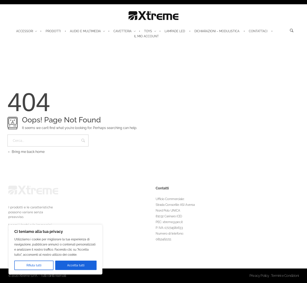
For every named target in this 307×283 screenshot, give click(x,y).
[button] (294, 271)
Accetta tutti (75, 265)
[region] (55, 249)
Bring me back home (26, 152)
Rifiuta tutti (33, 265)
